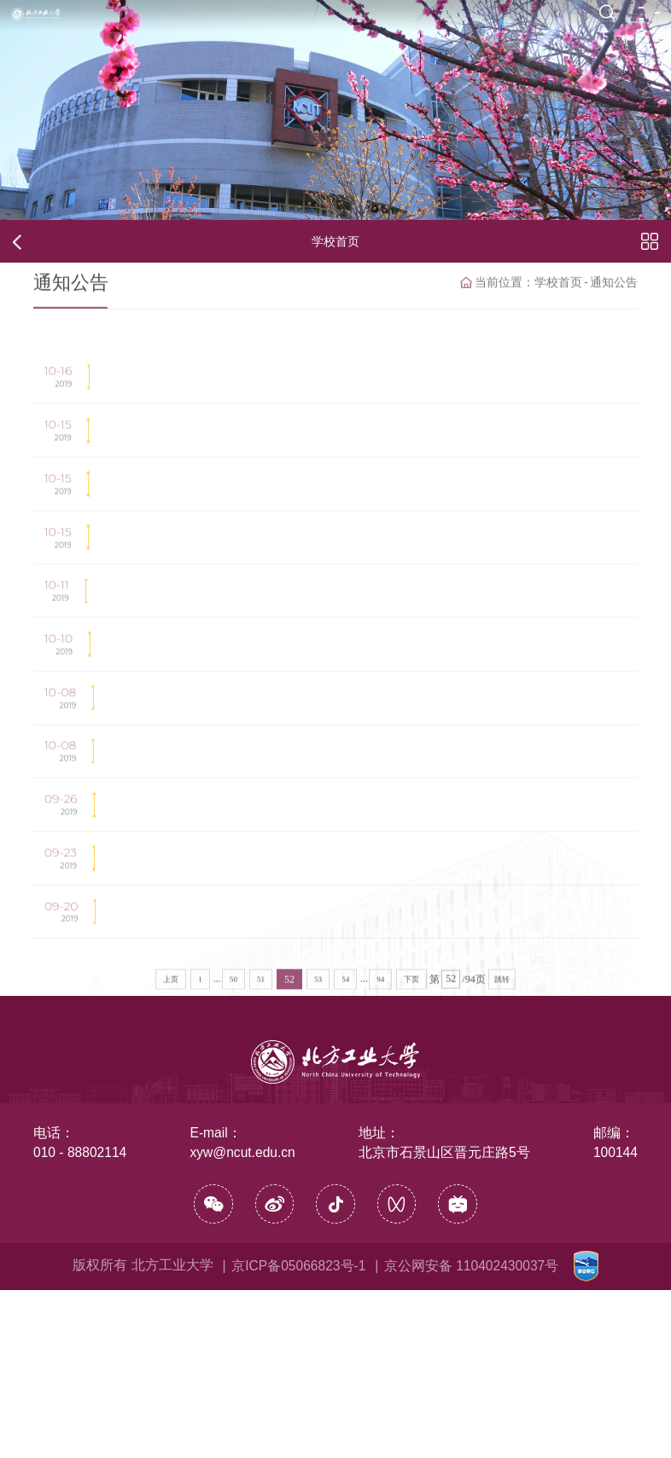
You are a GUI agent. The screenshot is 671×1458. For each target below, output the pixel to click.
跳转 (502, 1186)
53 (318, 1186)
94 (380, 1186)
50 (233, 1186)
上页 (170, 1186)
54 (345, 1186)
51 (261, 1186)
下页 (411, 1186)
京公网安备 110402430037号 (471, 1433)
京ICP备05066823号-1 (298, 1433)
